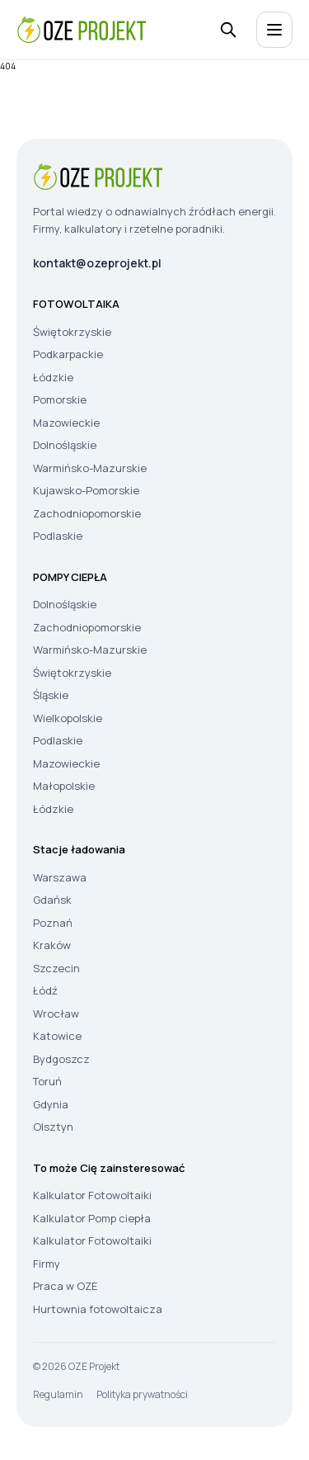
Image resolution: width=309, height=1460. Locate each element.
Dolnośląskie (64, 444)
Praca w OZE (65, 1285)
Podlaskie (57, 535)
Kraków (52, 945)
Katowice (57, 1035)
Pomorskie (60, 399)
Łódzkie (53, 377)
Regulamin (58, 1394)
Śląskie (50, 694)
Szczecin (56, 968)
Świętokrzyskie (72, 331)
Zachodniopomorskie (87, 513)
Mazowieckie (66, 422)
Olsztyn (53, 1126)
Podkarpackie (68, 354)
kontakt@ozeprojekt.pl (97, 263)
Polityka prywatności (142, 1394)
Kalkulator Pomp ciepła (92, 1218)
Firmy (46, 1263)
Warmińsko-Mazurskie (90, 468)
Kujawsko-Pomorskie (86, 490)
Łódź (45, 990)
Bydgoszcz (61, 1058)
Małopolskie (64, 785)
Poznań (53, 922)
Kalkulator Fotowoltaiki (92, 1195)
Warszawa (60, 877)
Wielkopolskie (67, 718)
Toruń (47, 1081)
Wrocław (56, 1013)
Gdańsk (52, 899)
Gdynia (50, 1104)
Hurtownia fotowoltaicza (97, 1309)
